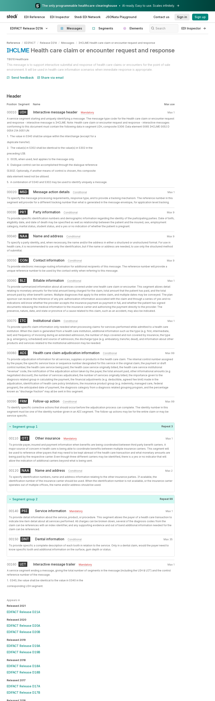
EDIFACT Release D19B (23, 652)
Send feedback (20, 77)
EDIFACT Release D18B (23, 672)
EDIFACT (30, 42)
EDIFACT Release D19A (23, 646)
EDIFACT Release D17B (23, 692)
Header (14, 96)
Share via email (50, 77)
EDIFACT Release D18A (23, 666)
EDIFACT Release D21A (23, 612)
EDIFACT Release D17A (23, 686)
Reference (13, 42)
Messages (67, 42)
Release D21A (48, 42)
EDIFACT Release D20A (23, 625)
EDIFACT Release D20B (23, 632)
